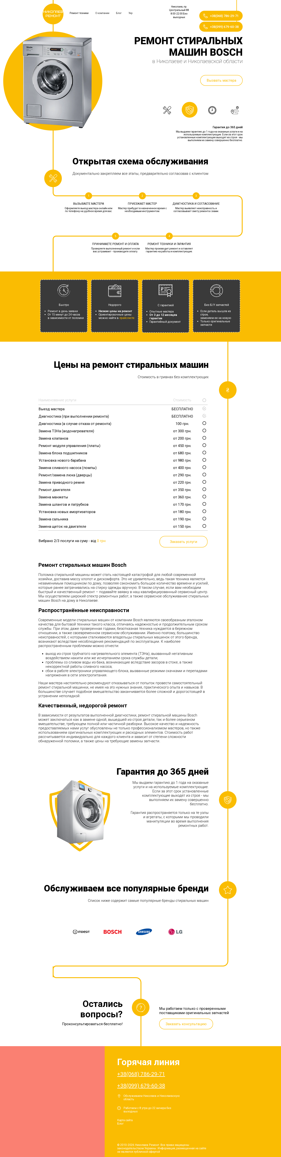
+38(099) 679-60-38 (141, 1086)
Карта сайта (125, 1120)
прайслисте (126, 318)
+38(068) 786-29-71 (141, 1074)
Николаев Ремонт (53, 14)
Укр (130, 13)
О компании (102, 13)
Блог (119, 13)
